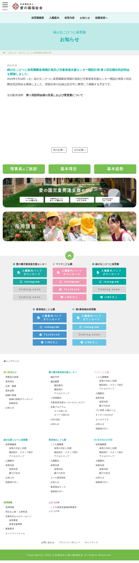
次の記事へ (80, 152)
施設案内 (58, 388)
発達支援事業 (15, 526)
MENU (5, 10)
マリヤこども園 (101, 375)
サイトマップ (91, 545)
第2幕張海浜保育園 (103, 442)
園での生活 (104, 408)
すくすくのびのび (104, 417)
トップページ (12, 363)
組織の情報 (10, 397)
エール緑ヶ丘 (60, 413)
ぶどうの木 (54, 505)
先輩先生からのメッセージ (18, 519)
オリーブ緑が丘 (61, 417)
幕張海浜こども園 (57, 442)
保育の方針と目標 (108, 383)
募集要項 (9, 531)
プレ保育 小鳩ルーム (106, 413)
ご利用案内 (55, 400)
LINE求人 (69, 299)
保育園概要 (35, 19)
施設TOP (54, 379)
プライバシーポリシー (69, 545)
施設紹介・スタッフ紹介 (111, 387)
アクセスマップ (61, 395)
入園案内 (53, 19)
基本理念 (9, 384)
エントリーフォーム (15, 535)
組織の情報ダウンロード (21, 401)
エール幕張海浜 (58, 480)
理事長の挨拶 (11, 379)
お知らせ (85, 19)
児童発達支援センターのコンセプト (67, 405)
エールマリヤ (102, 422)
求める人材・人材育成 (16, 514)
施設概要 (54, 384)
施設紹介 (58, 392)
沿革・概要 (10, 388)
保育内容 (69, 19)
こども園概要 (102, 379)
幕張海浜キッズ (58, 489)
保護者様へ (103, 19)
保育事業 (13, 522)
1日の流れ (55, 422)
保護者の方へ (102, 431)
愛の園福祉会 (10, 375)
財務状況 (13, 405)
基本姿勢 (9, 393)
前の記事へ (59, 152)
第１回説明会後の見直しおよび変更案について (54, 97)
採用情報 (8, 505)
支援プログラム (58, 409)
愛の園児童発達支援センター (63, 375)
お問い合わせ (47, 545)
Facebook (69, 291)
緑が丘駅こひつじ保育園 (16, 442)
